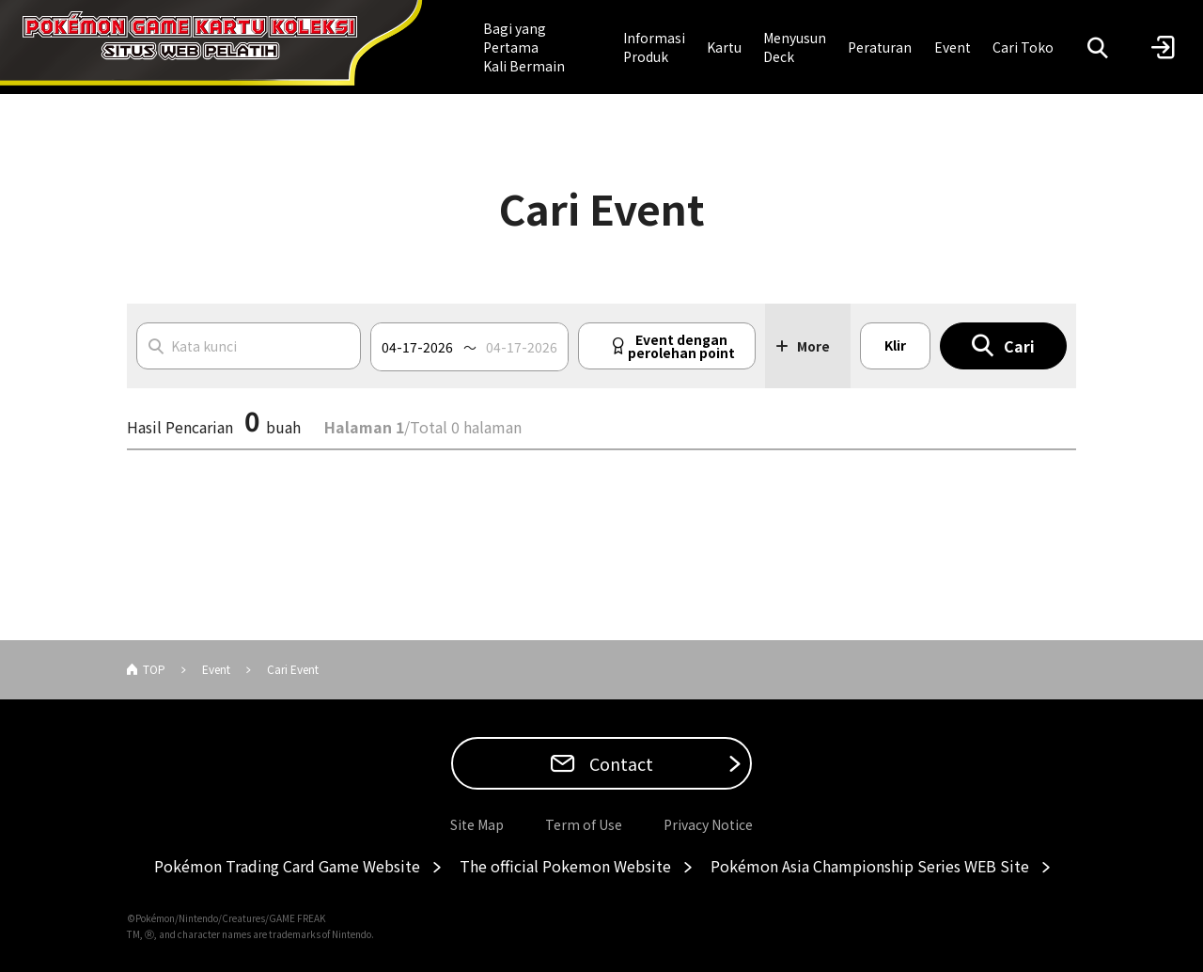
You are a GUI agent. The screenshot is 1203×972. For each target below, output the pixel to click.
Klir (895, 345)
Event (952, 47)
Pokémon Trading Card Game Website (287, 865)
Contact (619, 763)
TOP (154, 669)
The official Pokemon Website (565, 865)
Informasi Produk (654, 47)
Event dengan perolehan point (681, 346)
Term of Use (583, 824)
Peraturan (880, 47)
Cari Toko (1023, 47)
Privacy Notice (708, 824)
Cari (1019, 346)
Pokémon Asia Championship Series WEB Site (870, 865)
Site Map (477, 824)
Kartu (724, 47)
